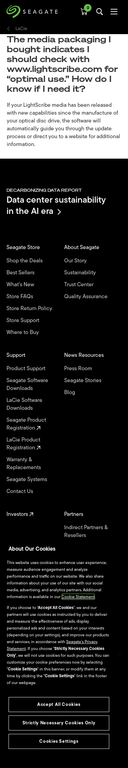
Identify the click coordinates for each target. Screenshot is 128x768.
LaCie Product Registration (23, 444)
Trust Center (79, 285)
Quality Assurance (86, 297)
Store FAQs (20, 297)
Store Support (23, 320)
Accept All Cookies (59, 704)
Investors (19, 514)
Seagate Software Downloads (27, 384)
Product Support (26, 369)
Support (16, 355)
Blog (70, 392)
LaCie (21, 28)
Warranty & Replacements (24, 464)
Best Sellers (21, 273)
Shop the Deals (25, 261)
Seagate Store (23, 247)
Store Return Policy (30, 309)
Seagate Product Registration (26, 424)
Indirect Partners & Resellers (86, 531)
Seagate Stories (83, 381)
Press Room (79, 369)
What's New (20, 285)
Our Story (76, 261)
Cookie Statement (78, 596)
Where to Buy (23, 332)
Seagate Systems (27, 479)
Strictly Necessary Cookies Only (59, 722)
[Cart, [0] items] (83, 11)
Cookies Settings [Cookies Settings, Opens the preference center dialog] (59, 741)
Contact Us (20, 491)
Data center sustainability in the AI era (56, 205)
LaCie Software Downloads (24, 404)
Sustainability (80, 273)
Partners (74, 514)
